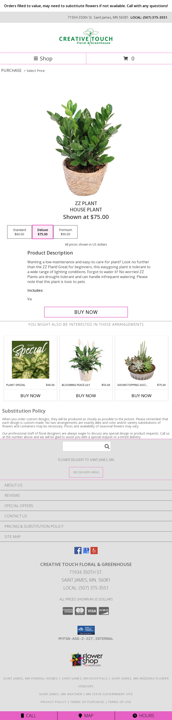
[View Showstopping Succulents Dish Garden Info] (141, 359)
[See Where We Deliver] (86, 472)
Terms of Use (119, 702)
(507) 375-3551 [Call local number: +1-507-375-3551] (155, 17)
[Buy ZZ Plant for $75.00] (86, 312)
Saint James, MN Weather (60, 694)
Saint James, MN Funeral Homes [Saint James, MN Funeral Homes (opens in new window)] (30, 678)
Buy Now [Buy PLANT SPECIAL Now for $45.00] (30, 396)
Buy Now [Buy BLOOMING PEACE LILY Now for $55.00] (86, 396)
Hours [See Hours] (143, 716)
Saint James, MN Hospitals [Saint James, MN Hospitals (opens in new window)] (85, 678)
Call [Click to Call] (28, 716)
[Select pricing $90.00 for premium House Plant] (65, 231)
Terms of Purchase (87, 702)
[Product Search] (86, 446)
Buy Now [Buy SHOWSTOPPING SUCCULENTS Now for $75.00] (141, 396)
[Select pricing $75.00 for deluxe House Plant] (43, 231)
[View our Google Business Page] (86, 552)
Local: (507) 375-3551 (86, 588)
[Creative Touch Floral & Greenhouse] (86, 47)
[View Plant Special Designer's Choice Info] (30, 359)
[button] (86, 630)
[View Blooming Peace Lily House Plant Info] (86, 359)
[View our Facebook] (78, 552)
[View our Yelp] (94, 552)
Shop (43, 58)
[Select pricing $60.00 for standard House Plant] (19, 231)
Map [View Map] (86, 716)
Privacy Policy (54, 702)
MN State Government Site (109, 694)
